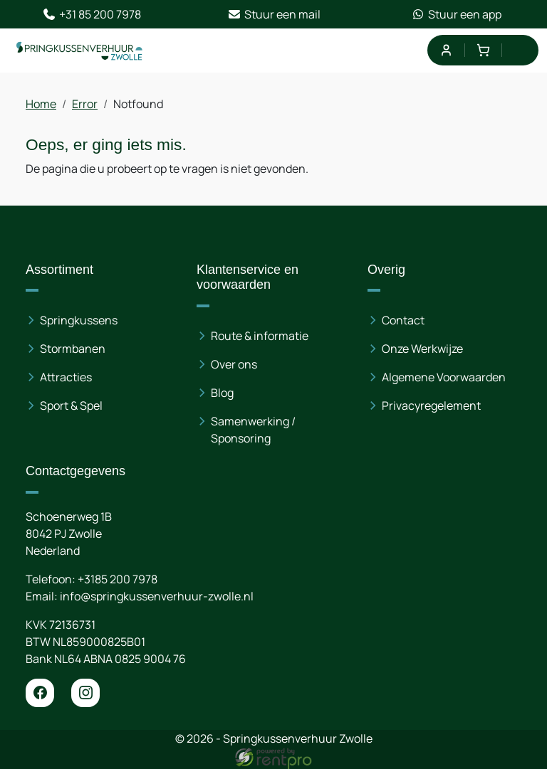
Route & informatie (259, 336)
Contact (403, 320)
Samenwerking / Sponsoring (253, 429)
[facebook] (40, 693)
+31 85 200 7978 (91, 14)
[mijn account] (445, 50)
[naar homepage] (80, 50)
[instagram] (85, 693)
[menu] (520, 50)
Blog (222, 393)
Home (41, 104)
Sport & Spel (71, 405)
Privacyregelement (431, 405)
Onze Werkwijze (422, 348)
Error (85, 104)
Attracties (66, 377)
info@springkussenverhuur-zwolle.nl (157, 596)
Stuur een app (456, 14)
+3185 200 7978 (117, 579)
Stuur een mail (274, 14)
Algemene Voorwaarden (444, 377)
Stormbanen (72, 348)
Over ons (234, 364)
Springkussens (79, 320)
